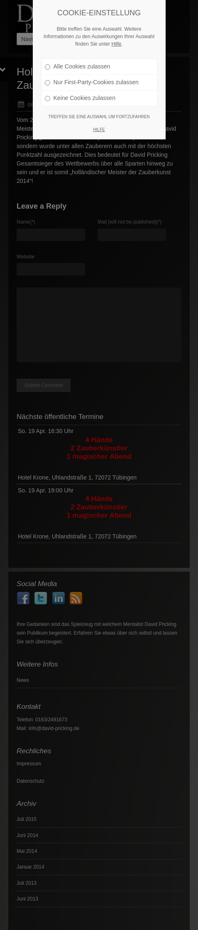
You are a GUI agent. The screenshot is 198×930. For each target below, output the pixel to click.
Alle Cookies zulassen (77, 64)
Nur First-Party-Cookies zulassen (92, 80)
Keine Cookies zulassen (80, 96)
